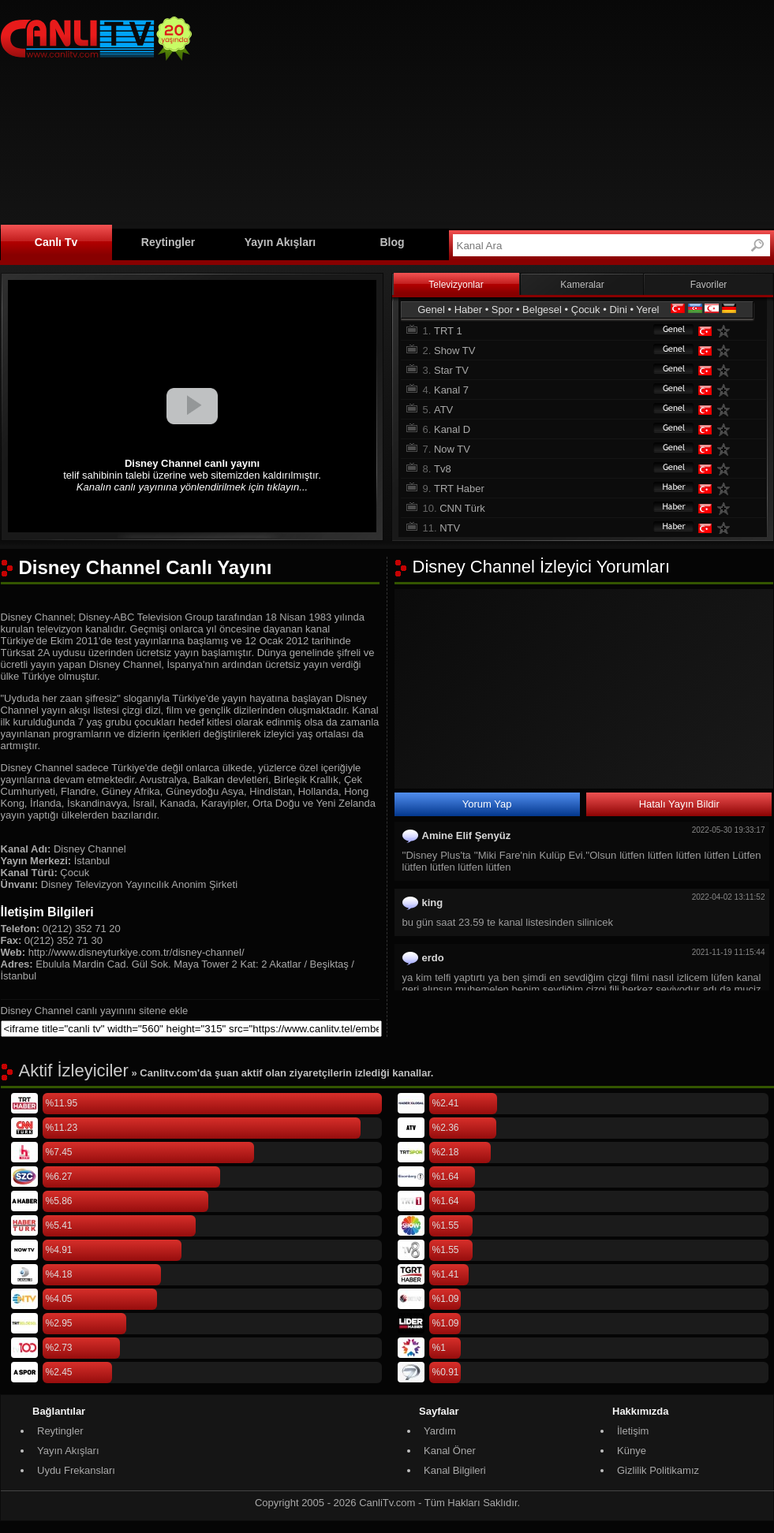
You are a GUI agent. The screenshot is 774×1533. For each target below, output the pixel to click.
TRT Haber (459, 488)
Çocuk (585, 309)
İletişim (633, 1431)
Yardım (440, 1431)
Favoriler (708, 284)
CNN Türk (462, 508)
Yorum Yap (487, 804)
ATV (443, 410)
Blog (392, 242)
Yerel (647, 309)
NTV (449, 528)
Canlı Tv (56, 242)
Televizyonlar (455, 284)
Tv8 (442, 469)
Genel (431, 309)
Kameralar (582, 284)
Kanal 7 (451, 390)
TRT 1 (448, 331)
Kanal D (452, 429)
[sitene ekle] (191, 1028)
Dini (617, 309)
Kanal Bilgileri (455, 1470)
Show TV (455, 350)
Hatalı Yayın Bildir (679, 804)
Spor (502, 309)
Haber (468, 309)
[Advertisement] (403, 112)
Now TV (452, 449)
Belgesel (542, 309)
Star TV (451, 370)
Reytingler (168, 242)
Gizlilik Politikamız (658, 1470)
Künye (631, 1451)
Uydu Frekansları (76, 1470)
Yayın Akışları (280, 242)
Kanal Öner (450, 1451)
